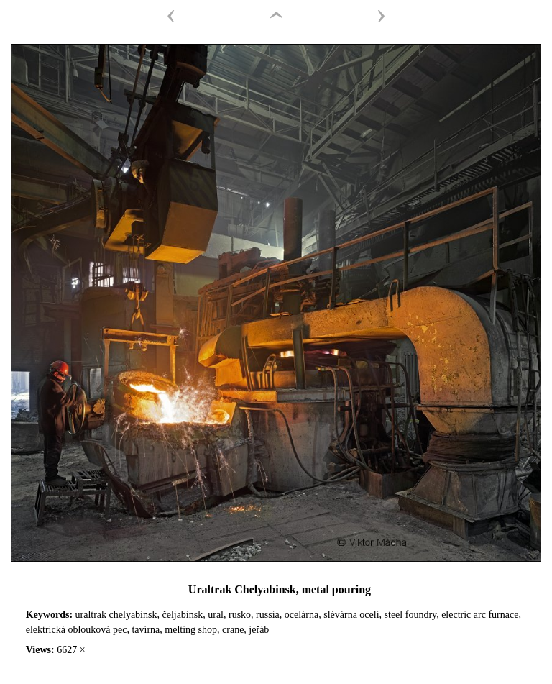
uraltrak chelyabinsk (116, 614)
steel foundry (411, 614)
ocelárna (301, 614)
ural (216, 614)
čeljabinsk (182, 614)
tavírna (146, 629)
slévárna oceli (351, 614)
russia (268, 614)
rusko (240, 614)
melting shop (191, 629)
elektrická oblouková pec (76, 629)
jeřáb (259, 629)
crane (233, 629)
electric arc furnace (479, 614)
